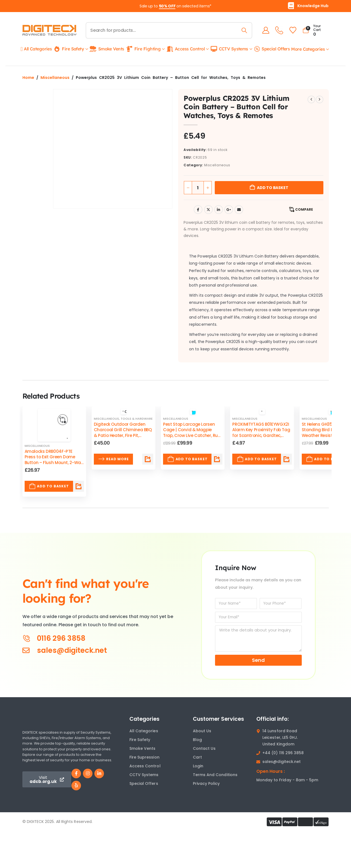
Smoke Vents (106, 49)
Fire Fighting (143, 49)
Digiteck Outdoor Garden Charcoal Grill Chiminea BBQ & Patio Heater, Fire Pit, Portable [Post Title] (123, 432)
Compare (304, 209)
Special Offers (271, 48)
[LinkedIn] (99, 773)
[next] (319, 99)
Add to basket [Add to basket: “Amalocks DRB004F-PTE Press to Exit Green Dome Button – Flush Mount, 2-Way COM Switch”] (49, 486)
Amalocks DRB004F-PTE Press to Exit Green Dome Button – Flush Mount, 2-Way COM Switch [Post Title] (54, 459)
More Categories (308, 49)
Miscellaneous (54, 77)
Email (238, 209)
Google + (228, 209)
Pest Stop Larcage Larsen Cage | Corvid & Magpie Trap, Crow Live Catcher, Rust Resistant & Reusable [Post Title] (192, 432)
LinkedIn (218, 209)
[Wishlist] (292, 30)
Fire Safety (68, 49)
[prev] (311, 99)
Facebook (198, 209)
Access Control (185, 49)
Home (28, 77)
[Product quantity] (198, 187)
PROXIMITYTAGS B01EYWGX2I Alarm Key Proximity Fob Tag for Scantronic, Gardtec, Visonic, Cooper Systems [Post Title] (261, 432)
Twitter (208, 209)
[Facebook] (76, 773)
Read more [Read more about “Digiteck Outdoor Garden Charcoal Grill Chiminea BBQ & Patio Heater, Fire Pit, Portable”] (113, 459)
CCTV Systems (229, 49)
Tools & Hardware (137, 418)
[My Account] (265, 30)
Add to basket (272, 187)
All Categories (36, 49)
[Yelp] (76, 785)
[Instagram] (87, 773)
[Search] (243, 30)
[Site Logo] (49, 30)
